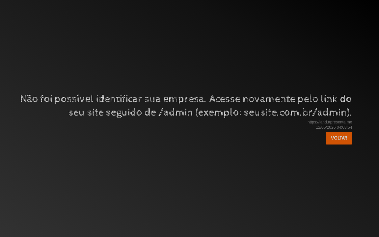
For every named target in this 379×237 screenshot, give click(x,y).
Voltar (339, 138)
